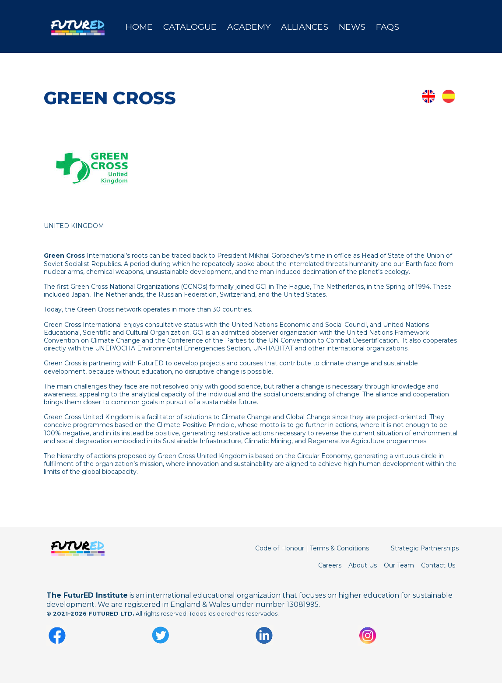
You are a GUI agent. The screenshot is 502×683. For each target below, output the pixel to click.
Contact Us (438, 565)
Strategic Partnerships (425, 548)
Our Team (399, 565)
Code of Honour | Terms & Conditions (312, 548)
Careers (329, 565)
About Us (362, 565)
